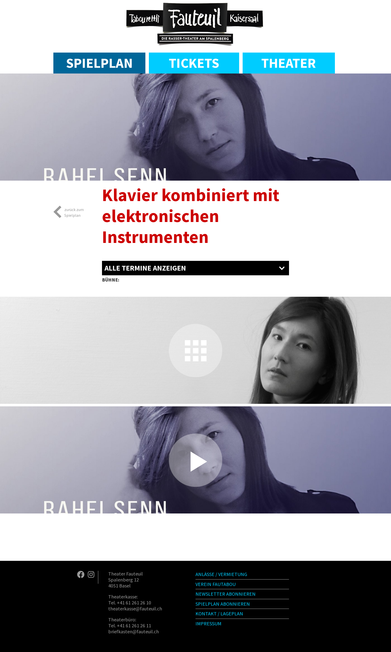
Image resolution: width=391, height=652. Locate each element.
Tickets (194, 63)
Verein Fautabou (216, 584)
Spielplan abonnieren (223, 604)
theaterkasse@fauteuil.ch (135, 608)
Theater (288, 63)
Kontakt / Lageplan (219, 613)
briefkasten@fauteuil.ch (133, 631)
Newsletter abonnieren (226, 594)
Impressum (208, 623)
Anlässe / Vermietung (221, 574)
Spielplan (99, 63)
